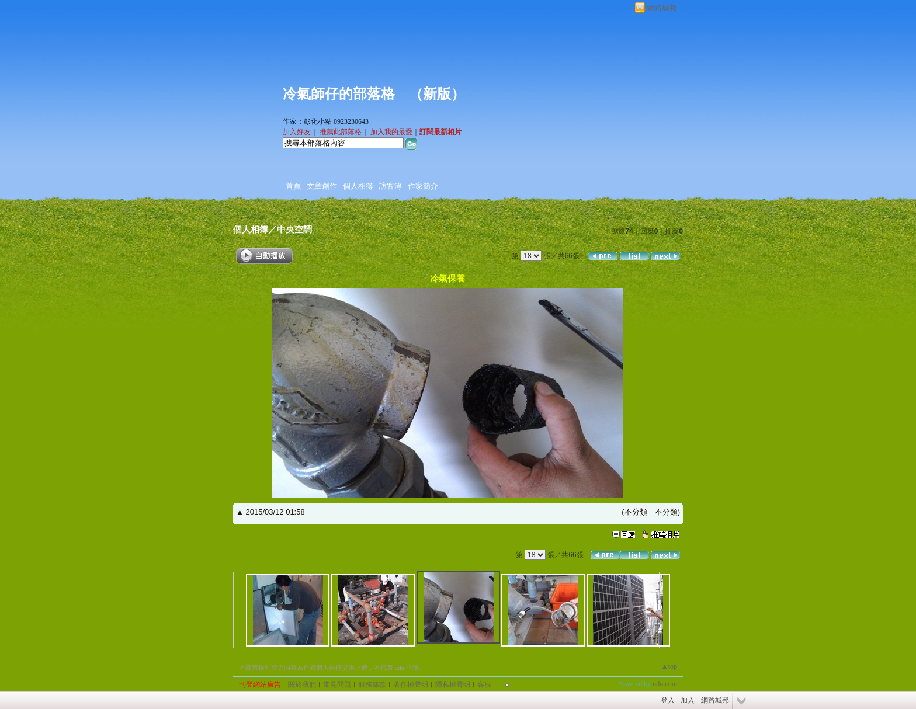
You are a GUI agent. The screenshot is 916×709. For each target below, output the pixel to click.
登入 (668, 700)
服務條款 (372, 684)
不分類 (635, 512)
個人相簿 (358, 186)
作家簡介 (423, 186)
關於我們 (302, 684)
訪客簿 (390, 186)
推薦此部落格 (341, 132)
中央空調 (294, 229)
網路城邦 (662, 8)
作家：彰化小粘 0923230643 (326, 121)
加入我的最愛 (391, 132)
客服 (484, 684)
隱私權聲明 (452, 684)
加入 (688, 700)
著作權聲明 (410, 684)
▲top (669, 666)
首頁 (293, 186)
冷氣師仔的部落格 (339, 94)
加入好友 (297, 132)
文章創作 (322, 186)
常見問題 (337, 684)
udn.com (665, 684)
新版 (437, 94)
